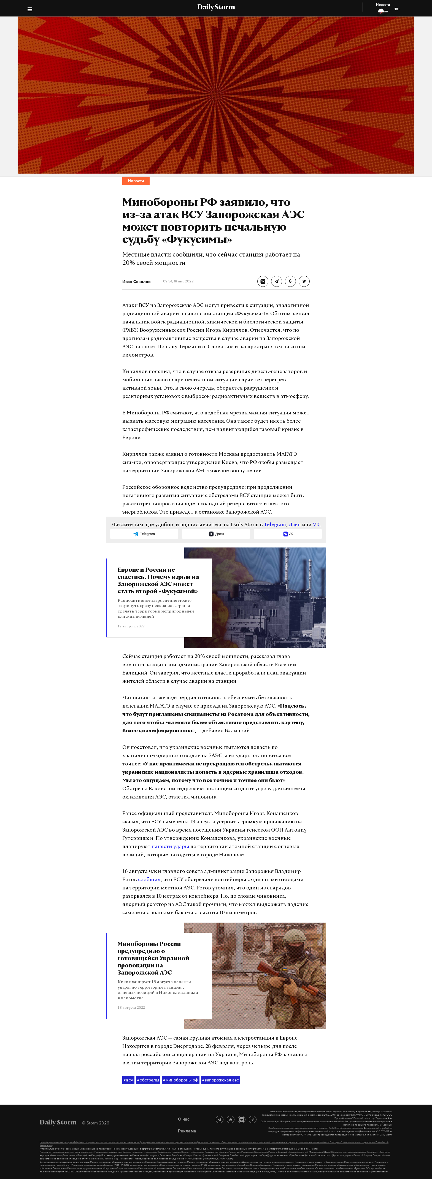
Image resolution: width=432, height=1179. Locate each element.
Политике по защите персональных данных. (367, 1124)
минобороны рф (180, 1080)
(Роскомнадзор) (314, 1114)
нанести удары (170, 846)
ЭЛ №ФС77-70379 (360, 1114)
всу (128, 1080)
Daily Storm (216, 7)
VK (316, 525)
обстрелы (148, 1080)
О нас (184, 1118)
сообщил (149, 880)
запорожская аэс (220, 1080)
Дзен (294, 525)
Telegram (275, 525)
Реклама (187, 1130)
